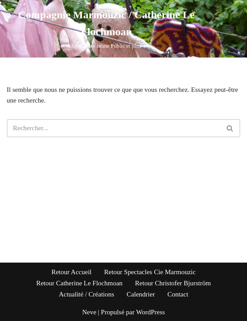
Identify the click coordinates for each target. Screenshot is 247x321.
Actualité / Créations (86, 294)
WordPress (150, 312)
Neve (89, 312)
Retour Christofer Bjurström (173, 283)
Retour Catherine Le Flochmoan (79, 283)
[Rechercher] (113, 128)
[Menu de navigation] (229, 28)
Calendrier (141, 294)
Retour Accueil (71, 272)
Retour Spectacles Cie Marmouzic (150, 272)
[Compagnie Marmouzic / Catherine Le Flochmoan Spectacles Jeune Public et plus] (106, 28)
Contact (177, 294)
